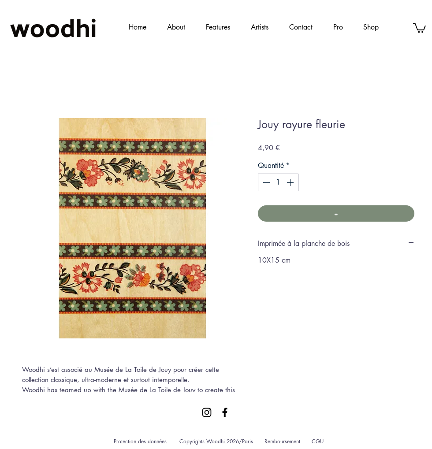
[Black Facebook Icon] (225, 412)
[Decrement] (265, 182)
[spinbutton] (278, 182)
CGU (318, 441)
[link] (419, 27)
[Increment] (291, 182)
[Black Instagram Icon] (207, 412)
